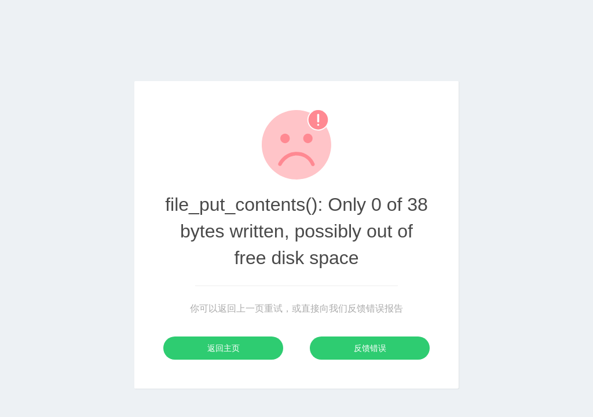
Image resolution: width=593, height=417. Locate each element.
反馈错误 (370, 348)
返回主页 (223, 348)
